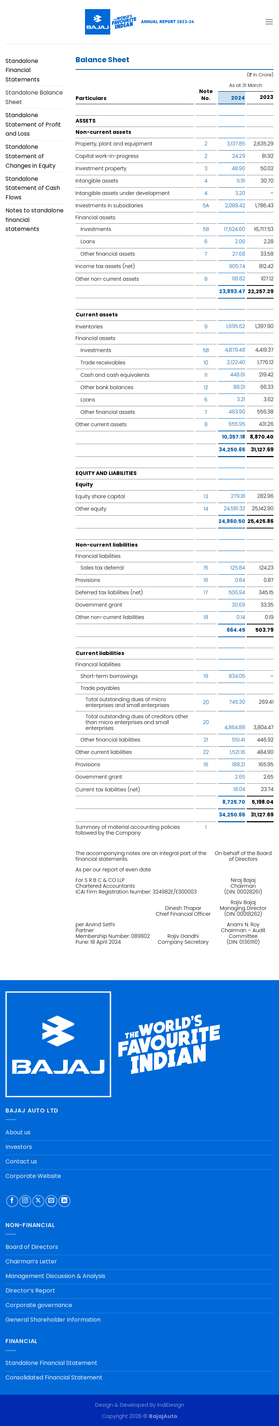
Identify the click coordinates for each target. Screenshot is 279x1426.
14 (205, 508)
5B (206, 229)
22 (206, 752)
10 (205, 362)
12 (206, 387)
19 (205, 676)
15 (205, 567)
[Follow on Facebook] (12, 1201)
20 (206, 702)
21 (206, 739)
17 (206, 592)
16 (205, 580)
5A (206, 205)
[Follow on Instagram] (25, 1201)
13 (206, 496)
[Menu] (269, 22)
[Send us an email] (51, 1201)
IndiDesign (170, 1405)
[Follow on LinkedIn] (64, 1201)
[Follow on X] (38, 1201)
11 (206, 375)
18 (205, 617)
